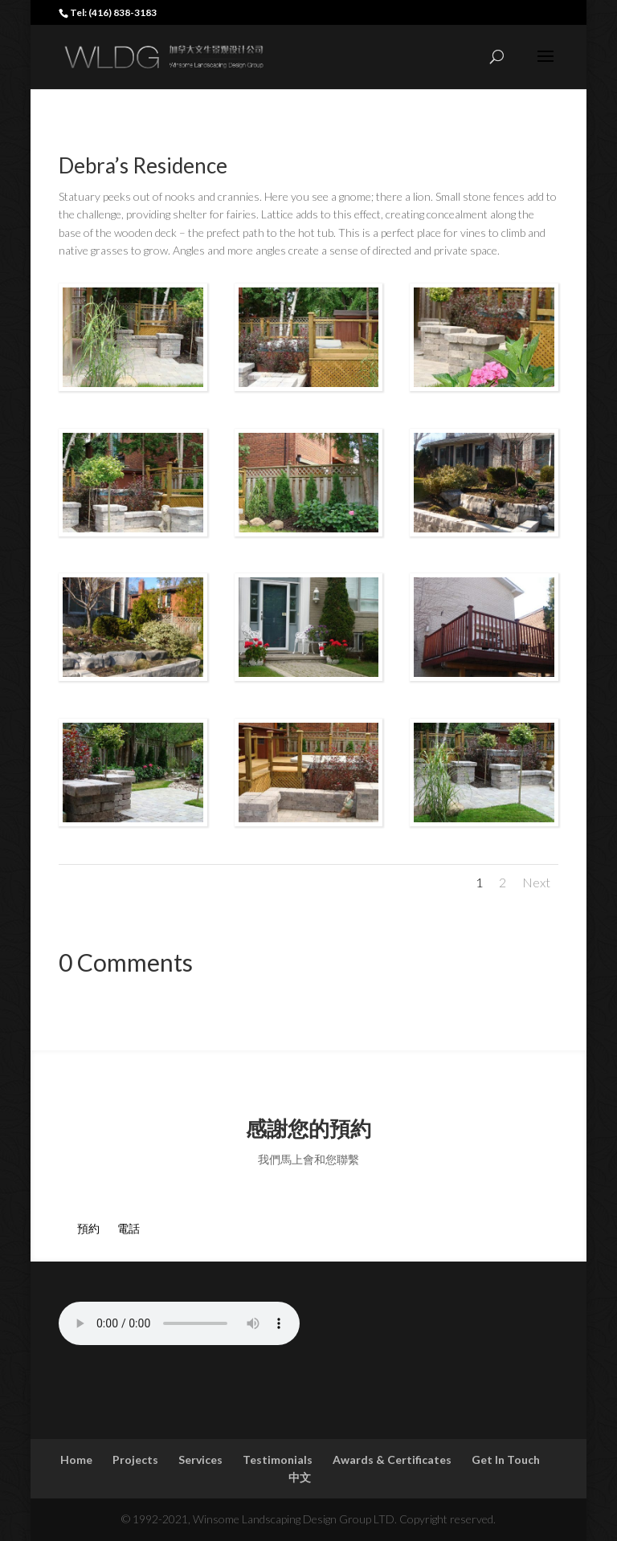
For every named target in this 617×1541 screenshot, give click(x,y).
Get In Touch (506, 1459)
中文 (299, 1477)
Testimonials (278, 1459)
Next (536, 882)
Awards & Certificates (392, 1459)
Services (200, 1459)
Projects (135, 1459)
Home (76, 1459)
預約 (79, 1228)
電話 (120, 1228)
